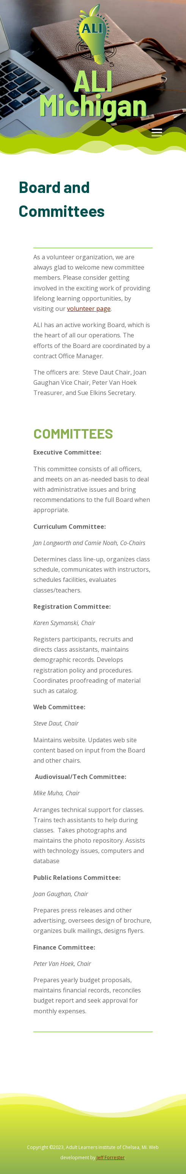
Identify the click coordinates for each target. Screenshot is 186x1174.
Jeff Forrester (111, 1157)
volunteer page (89, 308)
